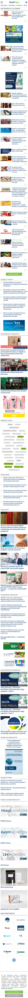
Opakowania (19, 445)
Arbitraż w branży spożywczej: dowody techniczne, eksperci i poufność (18, 244)
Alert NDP (17, 424)
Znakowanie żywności (14, 469)
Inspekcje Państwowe (9, 439)
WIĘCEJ (25, 5)
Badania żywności (14, 427)
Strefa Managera (8, 463)
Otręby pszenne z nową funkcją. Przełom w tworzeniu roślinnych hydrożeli (18, 180)
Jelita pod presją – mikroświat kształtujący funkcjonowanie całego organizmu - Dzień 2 (12, 689)
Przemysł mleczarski (19, 454)
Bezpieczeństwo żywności (9, 430)
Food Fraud (20, 436)
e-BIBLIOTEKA (4, 5)
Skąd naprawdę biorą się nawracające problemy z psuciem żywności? (13, 549)
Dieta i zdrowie (6, 433)
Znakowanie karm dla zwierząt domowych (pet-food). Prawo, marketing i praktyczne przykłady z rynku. (13, 615)
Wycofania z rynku (18, 466)
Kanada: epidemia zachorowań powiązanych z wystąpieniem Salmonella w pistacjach (19, 95)
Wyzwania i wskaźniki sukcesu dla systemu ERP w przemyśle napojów (12, 567)
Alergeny (10, 424)
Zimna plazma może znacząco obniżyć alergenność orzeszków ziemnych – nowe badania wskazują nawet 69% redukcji (19, 61)
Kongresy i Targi (20, 439)
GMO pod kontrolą (7, 887)
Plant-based (16, 448)
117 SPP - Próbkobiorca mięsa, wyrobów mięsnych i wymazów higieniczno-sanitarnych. (12, 631)
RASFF (19, 460)
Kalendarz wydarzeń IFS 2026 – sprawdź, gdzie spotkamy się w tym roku (19, 130)
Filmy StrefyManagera (10, 436)
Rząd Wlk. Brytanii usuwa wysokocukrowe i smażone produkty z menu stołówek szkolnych (19, 265)
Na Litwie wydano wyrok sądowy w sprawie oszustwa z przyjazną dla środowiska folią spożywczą (19, 141)
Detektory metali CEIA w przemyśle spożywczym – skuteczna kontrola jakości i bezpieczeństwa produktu (13, 782)
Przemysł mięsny (8, 454)
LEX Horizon (5, 865)
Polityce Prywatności (7, 988)
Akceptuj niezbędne (13, 995)
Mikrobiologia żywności (18, 442)
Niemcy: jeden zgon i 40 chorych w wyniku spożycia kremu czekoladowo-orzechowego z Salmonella (19, 159)
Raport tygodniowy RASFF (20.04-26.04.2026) (19, 150)
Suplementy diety (20, 463)
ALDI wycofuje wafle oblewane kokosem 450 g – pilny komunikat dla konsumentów (19, 232)
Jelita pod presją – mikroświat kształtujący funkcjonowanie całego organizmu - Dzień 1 (12, 711)
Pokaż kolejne (13, 274)
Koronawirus (7, 442)
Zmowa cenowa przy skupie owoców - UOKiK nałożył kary (19, 213)
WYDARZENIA (12, 5)
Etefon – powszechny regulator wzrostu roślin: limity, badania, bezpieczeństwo (12, 794)
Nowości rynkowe (10, 445)
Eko (24, 433)
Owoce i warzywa (6, 448)
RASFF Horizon (6, 843)
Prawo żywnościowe (7, 451)
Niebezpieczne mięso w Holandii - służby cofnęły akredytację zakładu (19, 121)
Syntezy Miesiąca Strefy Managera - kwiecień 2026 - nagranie (19, 222)
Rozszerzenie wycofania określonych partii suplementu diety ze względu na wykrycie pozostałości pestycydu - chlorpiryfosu (14, 306)
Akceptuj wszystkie (13, 992)
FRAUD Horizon (6, 821)
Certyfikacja (22, 430)
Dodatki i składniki (16, 433)
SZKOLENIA (19, 5)
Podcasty (24, 448)
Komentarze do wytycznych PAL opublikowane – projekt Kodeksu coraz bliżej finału (19, 204)
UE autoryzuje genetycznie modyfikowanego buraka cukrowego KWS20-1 (19, 112)
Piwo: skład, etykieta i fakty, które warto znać (18, 104)
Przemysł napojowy (8, 457)
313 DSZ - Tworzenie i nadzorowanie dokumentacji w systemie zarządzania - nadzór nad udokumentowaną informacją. (13, 599)
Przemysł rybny (10, 460)
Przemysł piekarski (20, 457)
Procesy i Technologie (21, 451)
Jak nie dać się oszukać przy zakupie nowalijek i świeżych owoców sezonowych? (19, 255)
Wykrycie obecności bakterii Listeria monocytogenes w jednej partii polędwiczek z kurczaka (19, 15)
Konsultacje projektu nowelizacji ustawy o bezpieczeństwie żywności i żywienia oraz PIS (19, 49)
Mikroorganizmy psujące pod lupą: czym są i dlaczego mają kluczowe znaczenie (14, 732)
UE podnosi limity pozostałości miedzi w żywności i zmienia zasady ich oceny (19, 169)
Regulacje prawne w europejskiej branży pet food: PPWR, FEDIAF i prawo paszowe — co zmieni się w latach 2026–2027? (14, 588)
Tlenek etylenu (8, 466)
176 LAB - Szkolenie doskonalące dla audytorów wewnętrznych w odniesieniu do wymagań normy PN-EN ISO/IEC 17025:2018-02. (13, 607)
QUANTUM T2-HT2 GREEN (10, 909)
